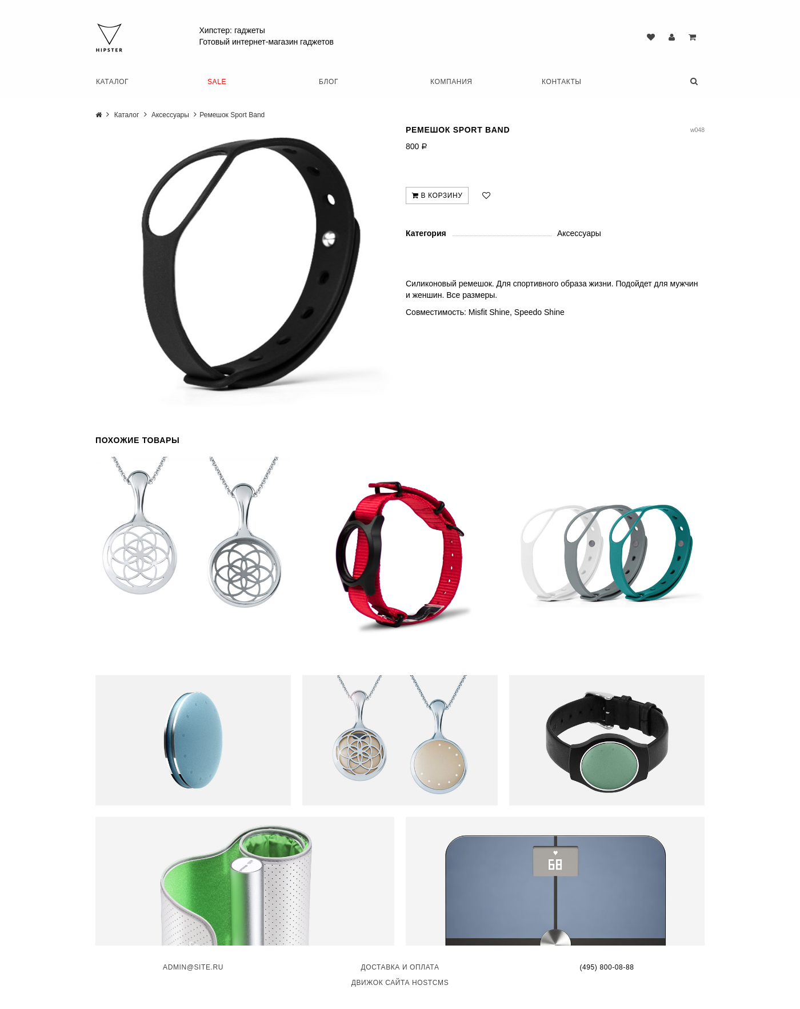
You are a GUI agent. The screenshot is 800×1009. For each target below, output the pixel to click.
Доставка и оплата (400, 966)
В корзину (437, 196)
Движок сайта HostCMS (400, 981)
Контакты (562, 82)
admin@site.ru (193, 966)
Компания (451, 82)
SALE (216, 82)
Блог (328, 82)
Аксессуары (171, 115)
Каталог (112, 82)
